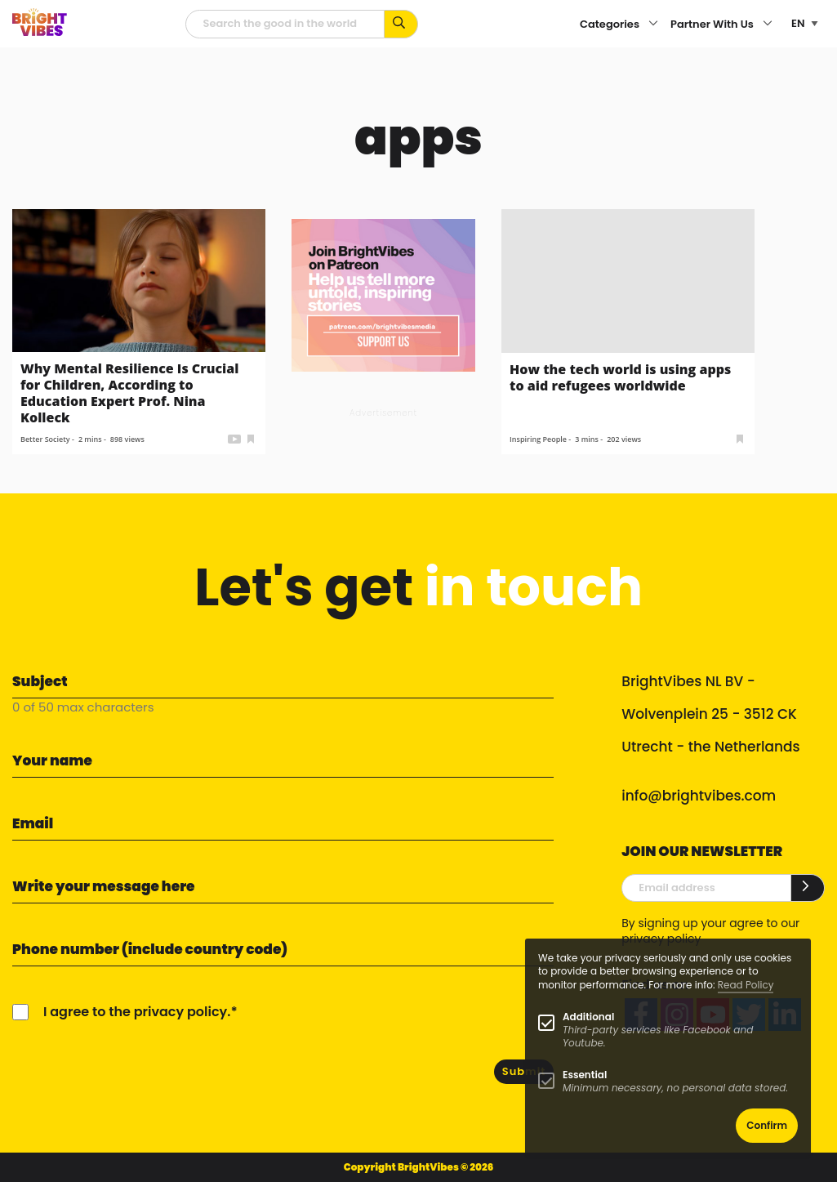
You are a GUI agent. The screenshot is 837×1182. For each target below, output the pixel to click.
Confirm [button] (766, 1125)
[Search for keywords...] (401, 24)
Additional (588, 1017)
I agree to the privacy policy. (136, 1011)
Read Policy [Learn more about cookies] (746, 985)
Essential (585, 1075)
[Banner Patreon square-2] (383, 294)
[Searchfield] (285, 24)
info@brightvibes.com (698, 795)
